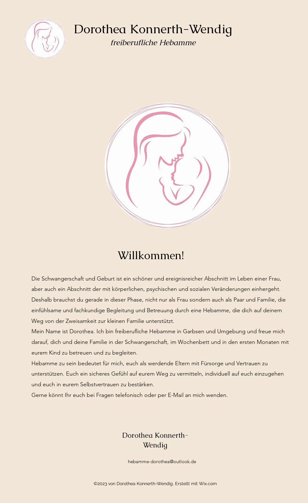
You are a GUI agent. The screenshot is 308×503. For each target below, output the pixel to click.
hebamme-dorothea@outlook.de (162, 461)
